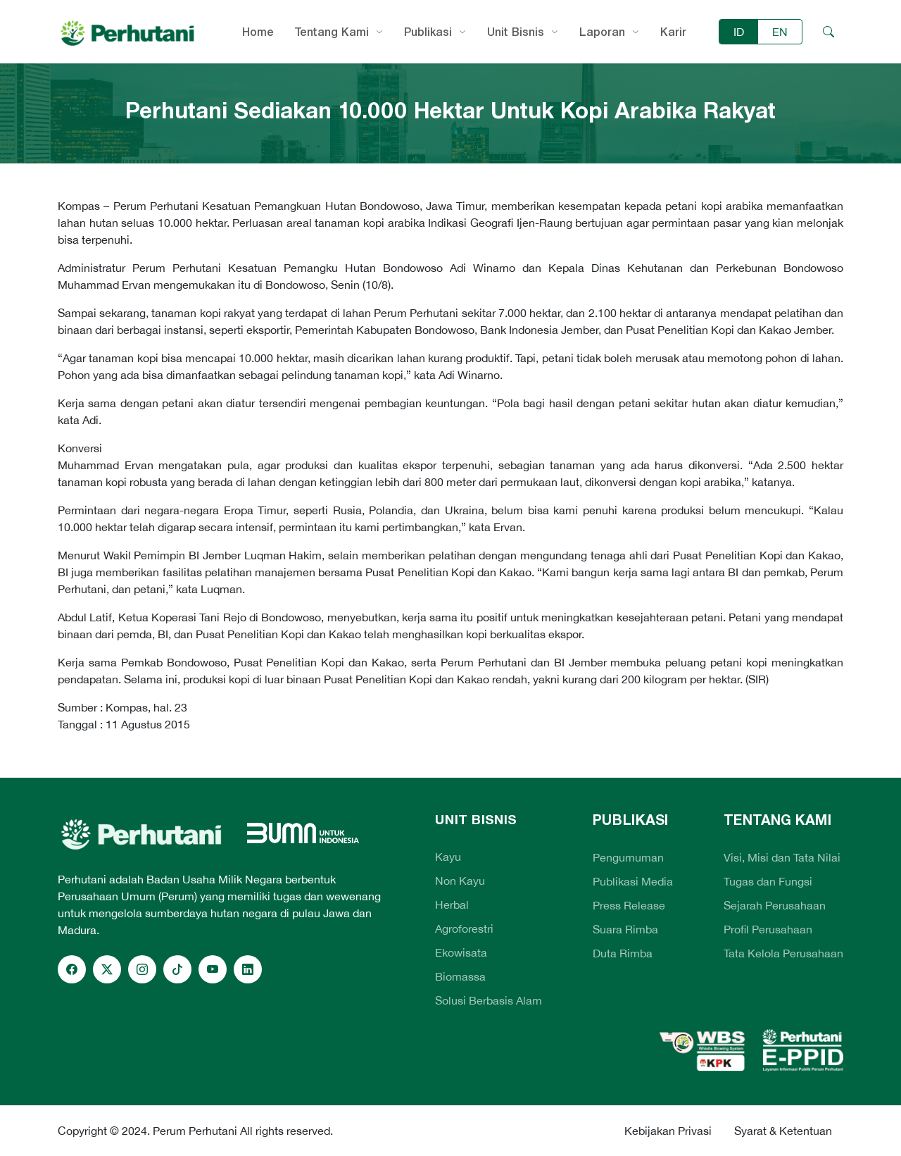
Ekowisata (461, 952)
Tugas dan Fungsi (768, 881)
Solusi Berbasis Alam (488, 1000)
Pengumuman (628, 857)
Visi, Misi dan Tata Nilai (782, 857)
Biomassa (460, 976)
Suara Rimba (625, 929)
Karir (673, 32)
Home (258, 32)
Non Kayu (460, 880)
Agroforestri (464, 928)
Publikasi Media (633, 881)
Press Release (629, 905)
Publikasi (428, 32)
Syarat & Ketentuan (783, 1130)
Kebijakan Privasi (668, 1130)
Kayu (448, 856)
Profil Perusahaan (768, 929)
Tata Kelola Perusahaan (783, 953)
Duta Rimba (623, 953)
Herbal (452, 904)
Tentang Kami (332, 32)
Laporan (602, 32)
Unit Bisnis (515, 32)
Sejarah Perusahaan (775, 905)
